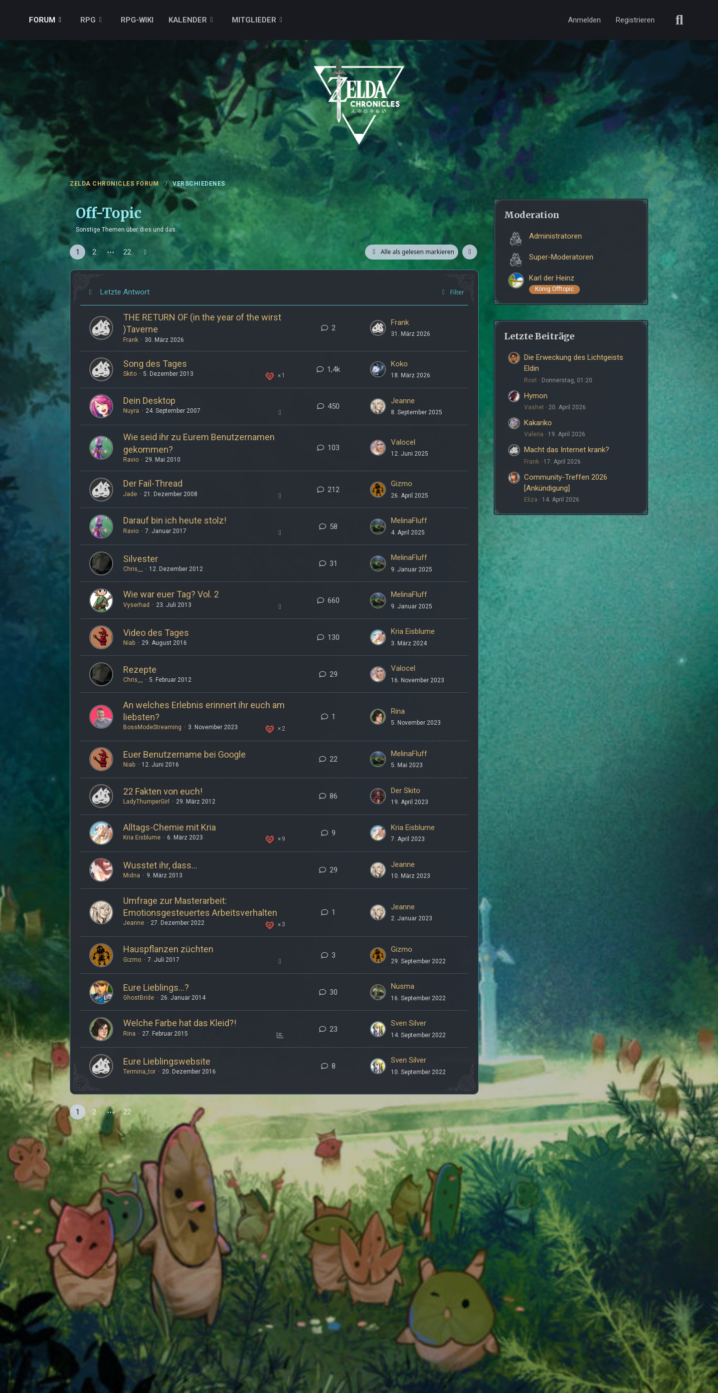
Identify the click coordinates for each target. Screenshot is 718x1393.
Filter (451, 292)
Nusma (402, 986)
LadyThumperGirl (146, 801)
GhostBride (138, 997)
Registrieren (635, 19)
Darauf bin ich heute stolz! (174, 520)
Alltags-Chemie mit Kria (169, 827)
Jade (130, 494)
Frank (130, 339)
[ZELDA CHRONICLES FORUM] (359, 90)
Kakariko (538, 422)
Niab (129, 642)
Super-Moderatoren (561, 257)
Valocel (403, 442)
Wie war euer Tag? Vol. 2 (171, 594)
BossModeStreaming (152, 727)
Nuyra (131, 410)
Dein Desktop (149, 400)
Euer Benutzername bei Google (184, 754)
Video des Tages (156, 632)
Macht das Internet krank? (566, 449)
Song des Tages (155, 363)
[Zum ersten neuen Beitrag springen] (378, 328)
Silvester (140, 559)
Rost (530, 380)
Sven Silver (408, 1023)
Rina (398, 711)
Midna (131, 875)
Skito (130, 373)
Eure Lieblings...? (156, 987)
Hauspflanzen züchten (168, 949)
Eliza (531, 499)
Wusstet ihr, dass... (160, 865)
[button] (470, 252)
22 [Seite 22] (127, 252)
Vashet (534, 407)
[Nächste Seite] (145, 252)
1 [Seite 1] (78, 252)
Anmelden (584, 19)
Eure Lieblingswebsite (166, 1061)
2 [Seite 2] (94, 252)
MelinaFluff (409, 520)
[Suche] (679, 19)
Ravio (131, 459)
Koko (399, 363)
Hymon (535, 395)
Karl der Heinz (551, 278)
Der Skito (405, 790)
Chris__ (133, 568)
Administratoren (555, 236)
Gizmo (401, 483)
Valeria (533, 434)
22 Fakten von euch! (162, 791)
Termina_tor (139, 1071)
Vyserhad (136, 604)
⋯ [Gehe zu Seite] (110, 252)
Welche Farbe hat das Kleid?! (179, 1023)
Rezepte (140, 669)
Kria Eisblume (413, 631)
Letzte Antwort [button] (125, 291)
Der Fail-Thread (152, 483)
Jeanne (403, 400)
